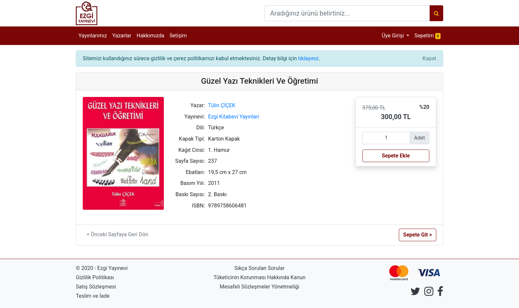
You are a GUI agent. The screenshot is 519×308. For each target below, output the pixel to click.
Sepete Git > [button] (417, 235)
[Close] (429, 58)
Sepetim (428, 35)
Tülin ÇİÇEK (222, 105)
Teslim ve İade (93, 296)
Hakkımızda (151, 35)
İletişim (178, 35)
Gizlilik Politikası (95, 277)
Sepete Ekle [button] (396, 156)
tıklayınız (308, 58)
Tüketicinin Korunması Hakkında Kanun (259, 277)
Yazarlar (121, 35)
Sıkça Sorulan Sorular (259, 268)
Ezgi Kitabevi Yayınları (234, 116)
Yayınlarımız (92, 35)
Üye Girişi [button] (393, 35)
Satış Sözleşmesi (96, 287)
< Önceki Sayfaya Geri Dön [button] (117, 234)
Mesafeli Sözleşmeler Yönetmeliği (259, 287)
